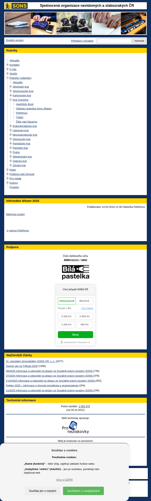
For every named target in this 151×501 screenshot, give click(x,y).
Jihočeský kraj (21, 86)
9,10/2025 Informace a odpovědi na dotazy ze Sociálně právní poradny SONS (51, 380)
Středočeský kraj (22, 156)
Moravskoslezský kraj (25, 134)
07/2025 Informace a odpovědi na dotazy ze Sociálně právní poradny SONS (49, 375)
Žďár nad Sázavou (26, 121)
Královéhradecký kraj (25, 126)
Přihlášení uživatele (82, 40)
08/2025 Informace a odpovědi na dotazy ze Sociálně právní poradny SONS (49, 370)
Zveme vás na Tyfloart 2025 (22, 366)
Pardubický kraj (21, 143)
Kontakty (15, 64)
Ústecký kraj (20, 161)
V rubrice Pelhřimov (18, 230)
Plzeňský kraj (20, 147)
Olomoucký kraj (22, 139)
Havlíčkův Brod (24, 104)
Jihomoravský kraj (23, 91)
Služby (13, 73)
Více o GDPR (64, 479)
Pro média (15, 178)
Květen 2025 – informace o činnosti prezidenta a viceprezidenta (42, 385)
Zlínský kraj (19, 165)
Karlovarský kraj (22, 95)
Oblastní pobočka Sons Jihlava (34, 108)
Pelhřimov (22, 112)
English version (15, 40)
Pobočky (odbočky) (21, 77)
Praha (16, 152)
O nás (13, 69)
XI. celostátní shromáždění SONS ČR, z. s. (30, 361)
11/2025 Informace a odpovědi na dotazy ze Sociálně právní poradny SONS (49, 390)
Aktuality (14, 60)
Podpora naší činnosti (22, 174)
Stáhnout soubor (15, 214)
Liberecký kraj (21, 130)
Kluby (13, 169)
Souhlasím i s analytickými (83, 490)
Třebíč (19, 117)
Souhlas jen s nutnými (42, 490)
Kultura (14, 182)
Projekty (14, 187)
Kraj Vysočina (20, 99)
